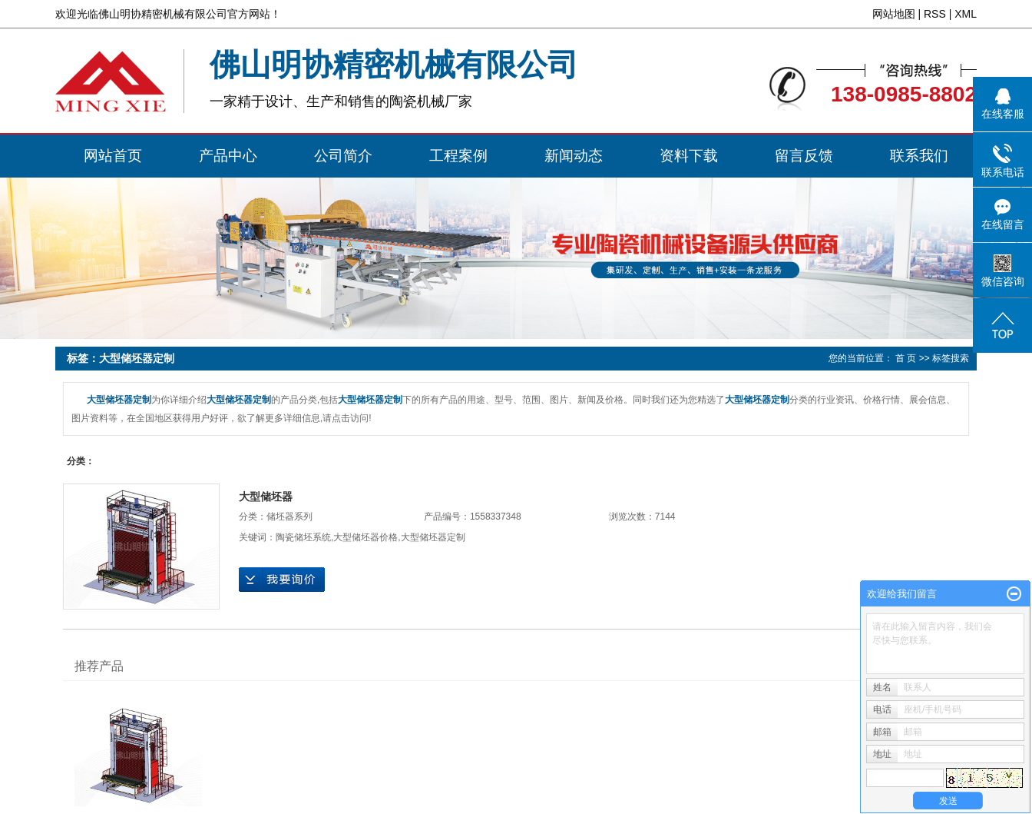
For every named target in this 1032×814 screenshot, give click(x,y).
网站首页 (113, 156)
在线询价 (282, 579)
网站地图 (893, 14)
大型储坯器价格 (365, 537)
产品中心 (228, 156)
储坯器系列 (289, 516)
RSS (935, 14)
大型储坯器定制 (433, 537)
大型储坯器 (266, 496)
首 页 (905, 358)
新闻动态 (573, 156)
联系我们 (919, 156)
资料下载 (689, 156)
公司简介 (343, 156)
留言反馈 (804, 156)
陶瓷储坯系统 (303, 537)
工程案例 (458, 156)
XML (965, 14)
